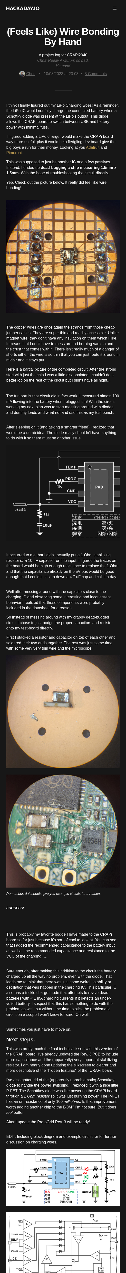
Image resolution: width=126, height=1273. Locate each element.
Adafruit (92, 147)
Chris (27, 74)
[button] (114, 8)
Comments (96, 74)
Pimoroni (14, 153)
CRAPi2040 (77, 55)
